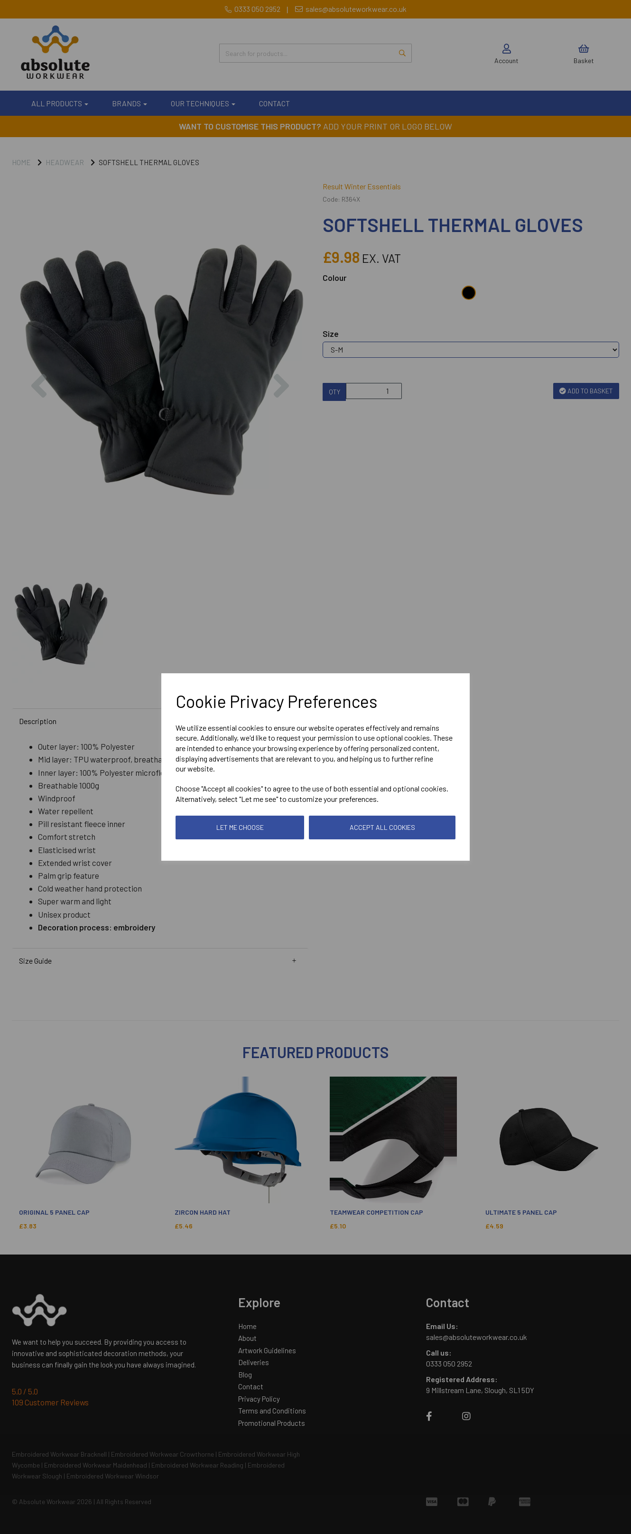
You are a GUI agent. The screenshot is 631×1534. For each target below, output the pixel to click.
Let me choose (240, 827)
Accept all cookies (382, 827)
